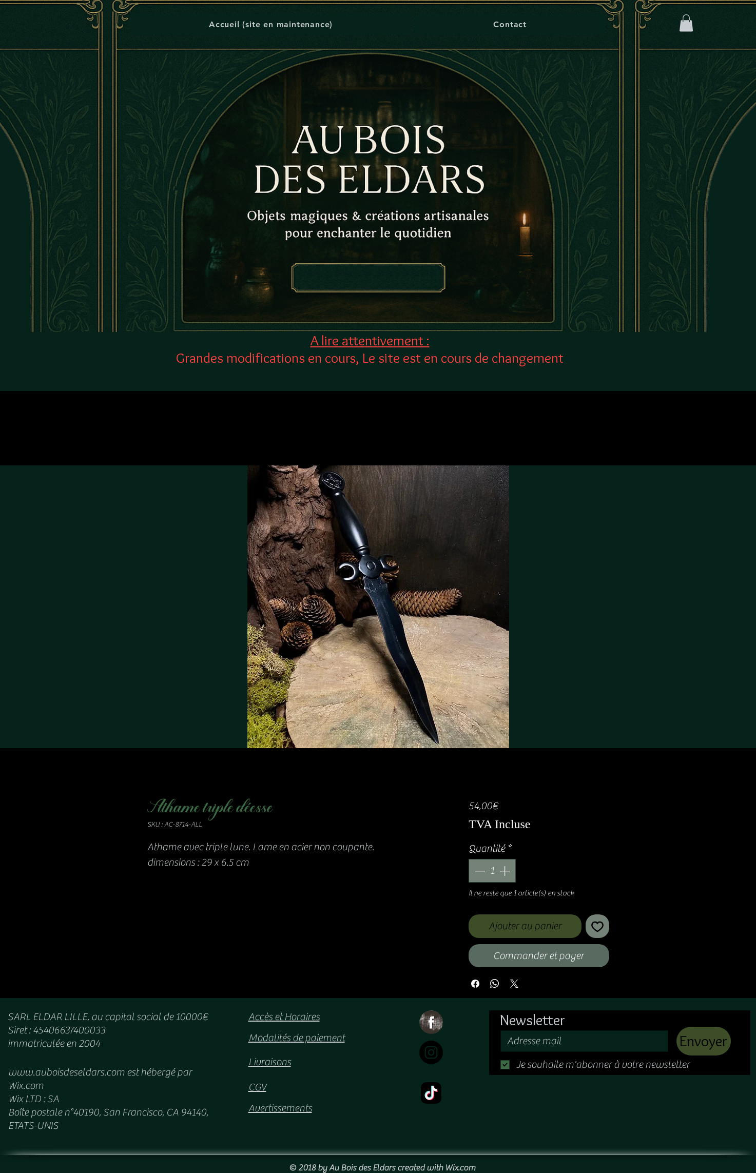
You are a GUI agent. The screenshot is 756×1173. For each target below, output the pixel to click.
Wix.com (460, 1168)
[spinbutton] (492, 870)
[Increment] (505, 870)
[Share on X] (514, 984)
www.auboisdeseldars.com (66, 1072)
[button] (686, 22)
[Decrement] (479, 870)
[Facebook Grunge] (431, 1022)
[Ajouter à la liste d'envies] (597, 926)
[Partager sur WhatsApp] (495, 984)
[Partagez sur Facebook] (475, 984)
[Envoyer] (703, 1041)
